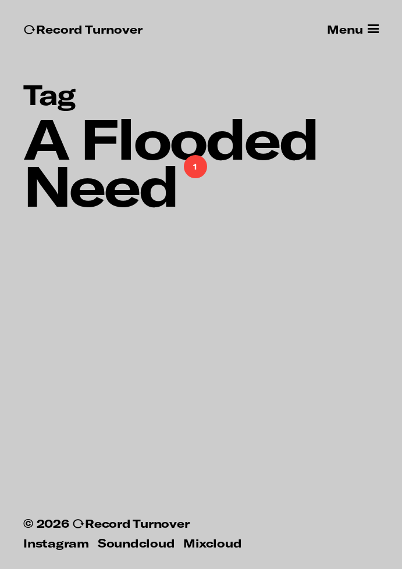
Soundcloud (136, 543)
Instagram (56, 543)
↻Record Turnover (83, 29)
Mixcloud (212, 543)
